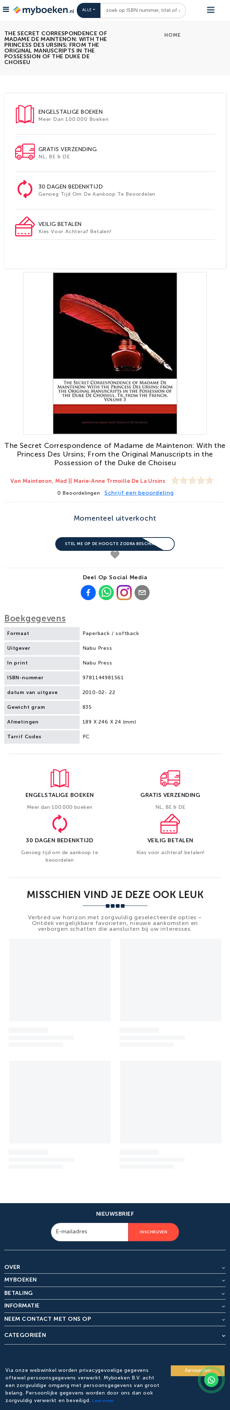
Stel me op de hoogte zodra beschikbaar (115, 544)
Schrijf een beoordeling (139, 493)
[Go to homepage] (43, 10)
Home (172, 35)
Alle (87, 10)
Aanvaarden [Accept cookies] (198, 1370)
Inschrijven (153, 1232)
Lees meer (103, 1401)
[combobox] (143, 10)
